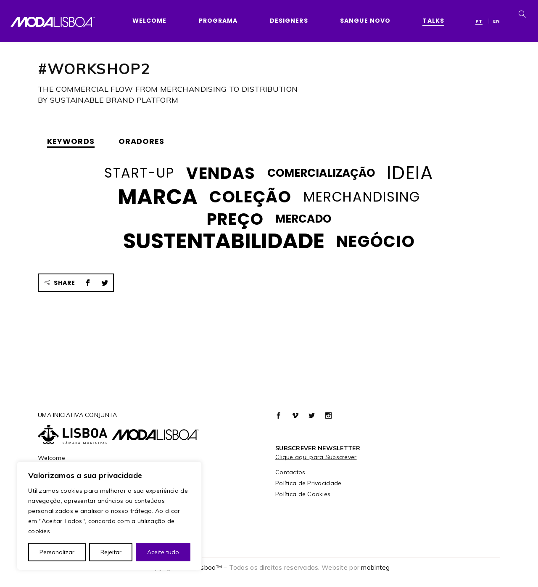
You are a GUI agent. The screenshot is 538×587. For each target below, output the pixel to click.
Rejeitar (110, 552)
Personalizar (57, 552)
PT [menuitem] (479, 21)
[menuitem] (481, 20)
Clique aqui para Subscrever (316, 457)
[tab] (73, 141)
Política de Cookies (302, 494)
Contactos (290, 472)
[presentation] (73, 141)
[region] (109, 516)
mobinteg (375, 567)
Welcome (51, 458)
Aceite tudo (163, 552)
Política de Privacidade (308, 483)
